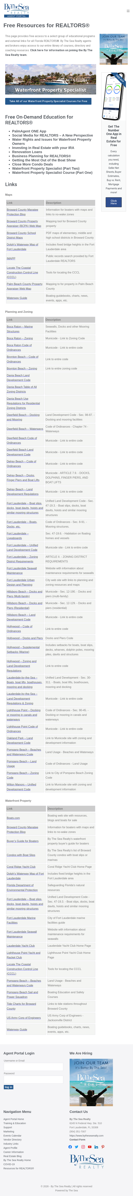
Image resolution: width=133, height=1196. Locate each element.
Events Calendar (12, 1135)
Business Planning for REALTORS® (41, 156)
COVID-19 (9, 1164)
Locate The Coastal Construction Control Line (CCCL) (22, 272)
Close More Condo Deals (32, 164)
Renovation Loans (27, 152)
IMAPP (11, 258)
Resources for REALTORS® (18, 1168)
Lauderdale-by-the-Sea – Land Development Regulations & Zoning (22, 698)
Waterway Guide (17, 298)
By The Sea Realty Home (17, 1160)
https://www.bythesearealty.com (87, 1135)
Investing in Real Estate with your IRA (43, 148)
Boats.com (13, 818)
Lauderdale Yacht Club (21, 945)
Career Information (13, 1152)
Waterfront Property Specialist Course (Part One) (52, 172)
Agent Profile (10, 1148)
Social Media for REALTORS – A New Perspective (52, 135)
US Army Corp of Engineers (24, 1017)
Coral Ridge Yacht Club (21, 866)
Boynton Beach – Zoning (22, 368)
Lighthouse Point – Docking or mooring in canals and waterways (24, 715)
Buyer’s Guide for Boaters (23, 841)
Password (9, 1073)
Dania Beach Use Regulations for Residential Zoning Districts (23, 403)
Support (7, 1127)
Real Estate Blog (12, 1156)
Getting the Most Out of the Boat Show (44, 160)
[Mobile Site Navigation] (128, 10)
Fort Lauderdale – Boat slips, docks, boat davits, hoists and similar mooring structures (25, 508)
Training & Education (14, 1123)
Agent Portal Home (13, 1119)
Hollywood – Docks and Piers (25, 638)
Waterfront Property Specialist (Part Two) (45, 168)
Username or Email (14, 1060)
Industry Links (10, 1143)
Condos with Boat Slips (21, 855)
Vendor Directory (12, 1139)
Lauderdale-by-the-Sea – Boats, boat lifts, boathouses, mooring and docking (24, 682)
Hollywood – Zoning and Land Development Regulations (22, 666)
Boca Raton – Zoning (20, 338)
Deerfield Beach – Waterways (25, 428)
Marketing (8, 1131)
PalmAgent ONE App (29, 131)
